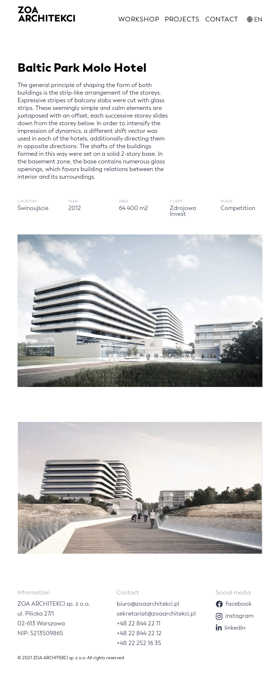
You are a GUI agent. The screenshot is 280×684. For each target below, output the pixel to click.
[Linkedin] (239, 628)
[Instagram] (239, 616)
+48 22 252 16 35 (139, 643)
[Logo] (47, 15)
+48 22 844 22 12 (139, 633)
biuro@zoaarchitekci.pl (148, 604)
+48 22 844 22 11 (138, 623)
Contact (221, 19)
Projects (182, 19)
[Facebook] (239, 604)
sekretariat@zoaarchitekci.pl (156, 613)
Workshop (138, 19)
